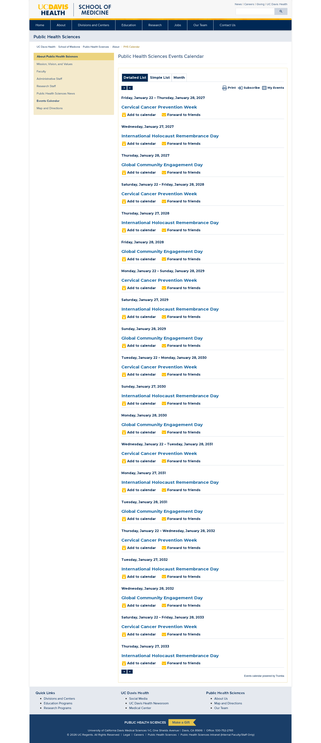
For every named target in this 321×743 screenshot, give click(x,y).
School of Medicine (69, 47)
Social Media (138, 698)
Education (129, 25)
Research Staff (46, 86)
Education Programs (58, 703)
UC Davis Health (46, 47)
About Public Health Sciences (57, 56)
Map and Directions (50, 108)
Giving (260, 4)
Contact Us (227, 25)
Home (40, 25)
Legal (126, 734)
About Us (221, 698)
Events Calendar (48, 101)
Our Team (200, 25)
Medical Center (140, 708)
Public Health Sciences (57, 36)
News (238, 4)
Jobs (177, 25)
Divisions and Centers (93, 25)
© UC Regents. (80, 734)
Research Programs (57, 708)
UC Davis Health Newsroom (149, 703)
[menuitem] (61, 25)
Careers (249, 4)
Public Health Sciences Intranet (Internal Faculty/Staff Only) (217, 734)
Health (277, 4)
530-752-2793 (224, 730)
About (61, 25)
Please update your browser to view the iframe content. (202, 78)
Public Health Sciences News (56, 93)
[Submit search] (281, 11)
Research (155, 25)
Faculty (41, 71)
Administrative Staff (49, 78)
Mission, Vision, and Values (54, 64)
